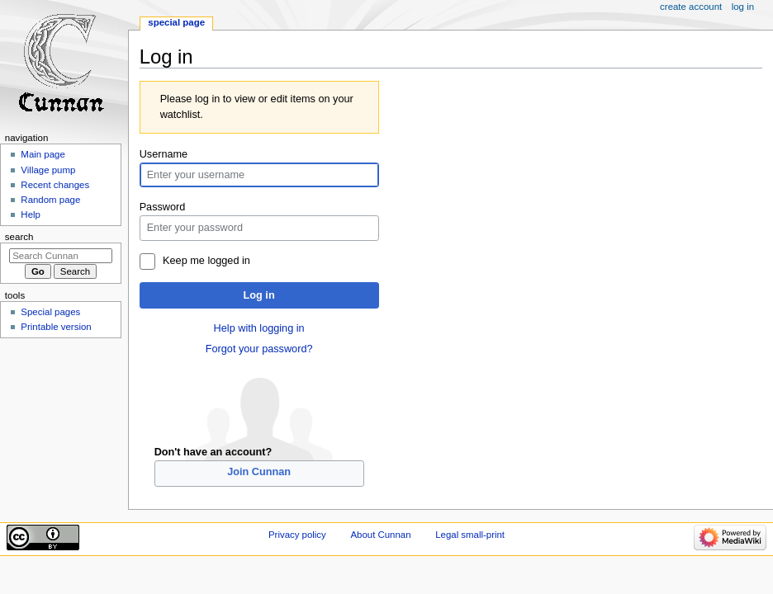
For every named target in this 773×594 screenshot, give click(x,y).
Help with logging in (259, 328)
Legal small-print (470, 535)
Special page (176, 22)
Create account (691, 7)
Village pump (48, 170)
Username (164, 154)
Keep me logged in (206, 260)
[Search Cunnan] (60, 255)
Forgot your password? (259, 349)
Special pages (50, 312)
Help (30, 214)
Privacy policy (297, 535)
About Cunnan (380, 535)
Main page (43, 154)
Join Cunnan (259, 472)
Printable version (56, 327)
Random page (50, 200)
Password (163, 207)
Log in (259, 295)
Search (19, 237)
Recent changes (55, 185)
